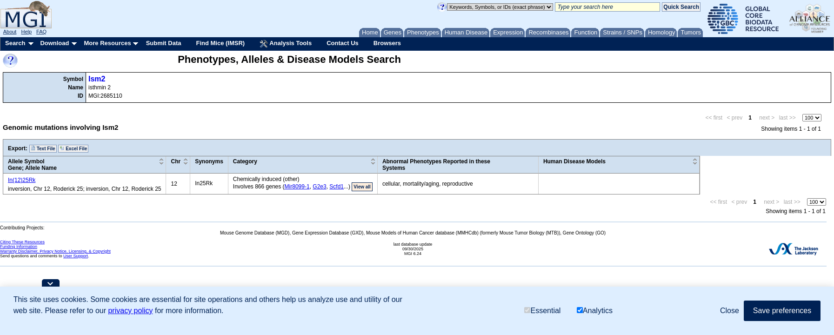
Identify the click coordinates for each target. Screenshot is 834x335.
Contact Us (343, 43)
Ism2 (96, 79)
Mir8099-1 (297, 186)
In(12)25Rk (21, 180)
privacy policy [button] (130, 311)
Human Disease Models (574, 161)
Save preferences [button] (782, 311)
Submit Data (163, 43)
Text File (43, 148)
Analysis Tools (286, 44)
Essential (542, 311)
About (10, 31)
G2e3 (319, 186)
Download (54, 43)
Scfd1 (336, 186)
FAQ (41, 31)
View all (362, 186)
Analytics (595, 311)
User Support (75, 256)
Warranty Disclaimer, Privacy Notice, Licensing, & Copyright (55, 251)
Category (245, 161)
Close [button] (729, 311)
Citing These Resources (22, 242)
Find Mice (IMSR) (220, 43)
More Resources (107, 43)
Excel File (73, 148)
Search (15, 43)
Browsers (387, 43)
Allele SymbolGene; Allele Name (32, 164)
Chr (175, 161)
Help (26, 31)
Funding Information (18, 246)
